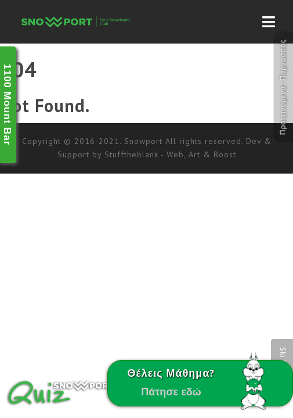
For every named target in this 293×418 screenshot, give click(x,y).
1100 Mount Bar (7, 105)
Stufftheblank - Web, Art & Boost (170, 154)
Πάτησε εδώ (171, 391)
